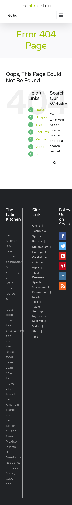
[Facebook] (63, 236)
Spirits (36, 236)
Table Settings (37, 309)
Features (42, 132)
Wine (35, 268)
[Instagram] (63, 276)
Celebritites (40, 257)
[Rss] (63, 286)
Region (37, 241)
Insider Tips (36, 299)
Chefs (36, 225)
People (41, 139)
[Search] (55, 162)
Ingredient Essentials (39, 318)
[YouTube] (63, 256)
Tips (39, 125)
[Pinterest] (63, 266)
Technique (39, 231)
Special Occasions (39, 285)
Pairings (37, 252)
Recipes (42, 117)
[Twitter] (63, 246)
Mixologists (40, 246)
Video (40, 147)
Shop (40, 154)
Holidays (38, 262)
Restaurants (40, 292)
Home (40, 110)
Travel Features (38, 275)
